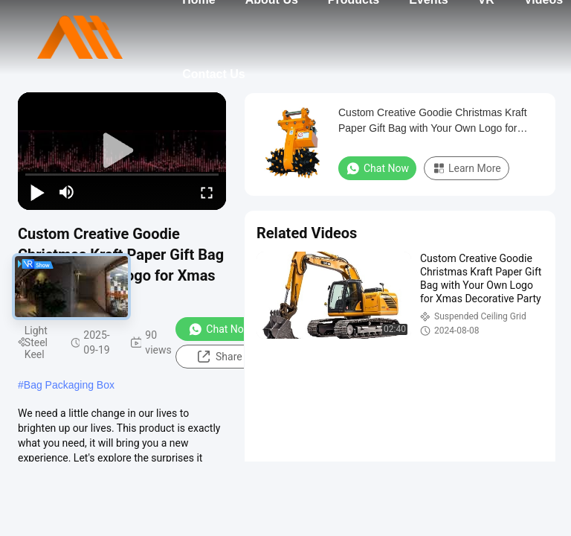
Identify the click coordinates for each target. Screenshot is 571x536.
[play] (122, 151)
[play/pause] (37, 192)
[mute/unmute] (67, 192)
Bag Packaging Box (69, 385)
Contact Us (213, 74)
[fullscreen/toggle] (207, 192)
